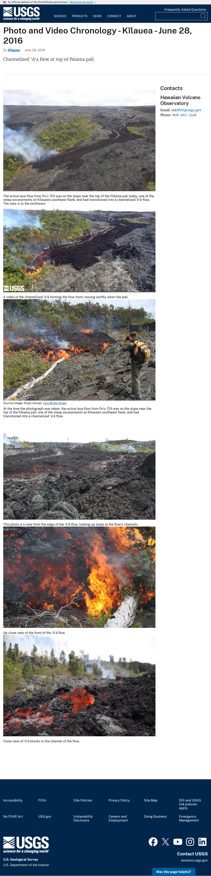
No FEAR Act (13, 816)
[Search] (204, 16)
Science (60, 16)
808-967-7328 (184, 115)
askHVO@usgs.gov (186, 110)
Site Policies (82, 800)
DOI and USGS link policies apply (190, 804)
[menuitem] (60, 14)
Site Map (150, 800)
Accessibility (13, 800)
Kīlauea (14, 50)
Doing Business (155, 816)
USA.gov (44, 816)
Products (79, 16)
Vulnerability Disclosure (83, 818)
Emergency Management (189, 818)
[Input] (181, 16)
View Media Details (55, 403)
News (97, 16)
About (131, 16)
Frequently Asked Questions (185, 10)
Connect (114, 16)
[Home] (21, 19)
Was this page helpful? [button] (173, 872)
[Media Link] (79, 141)
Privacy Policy (119, 800)
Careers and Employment (118, 818)
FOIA (42, 800)
